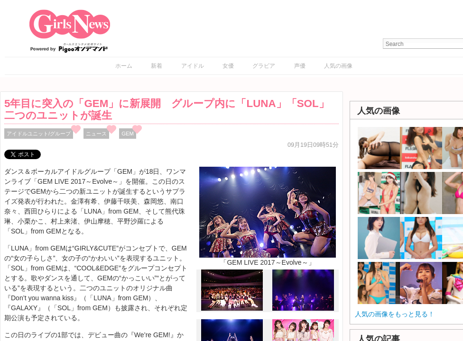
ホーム (123, 66)
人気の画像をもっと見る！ (395, 314)
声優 (300, 66)
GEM (127, 133)
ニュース (96, 133)
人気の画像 (338, 66)
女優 (228, 66)
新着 (156, 66)
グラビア (263, 66)
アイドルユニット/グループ (39, 133)
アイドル (192, 66)
